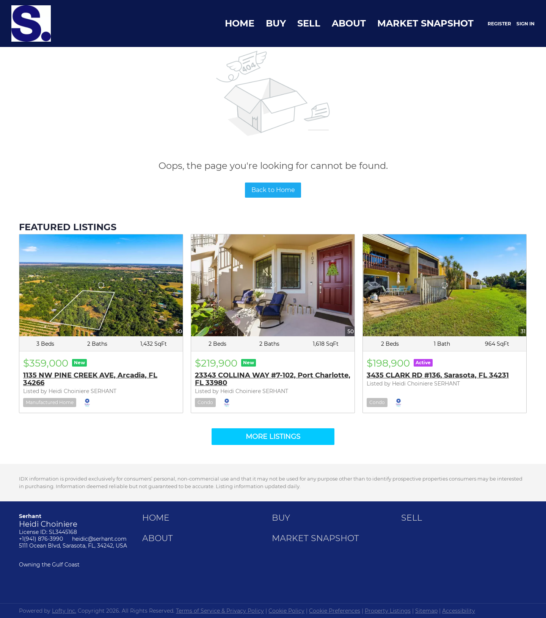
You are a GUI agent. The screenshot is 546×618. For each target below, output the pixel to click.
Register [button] (499, 24)
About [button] (349, 23)
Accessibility (458, 610)
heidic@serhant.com (99, 538)
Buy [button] (276, 23)
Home (239, 23)
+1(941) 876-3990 (41, 538)
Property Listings (388, 610)
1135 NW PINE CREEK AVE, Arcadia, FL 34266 (90, 379)
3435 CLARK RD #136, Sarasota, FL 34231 (438, 375)
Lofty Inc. (64, 610)
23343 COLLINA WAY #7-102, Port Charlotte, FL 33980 (272, 379)
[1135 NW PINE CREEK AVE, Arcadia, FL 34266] (101, 285)
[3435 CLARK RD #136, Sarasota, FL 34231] (444, 285)
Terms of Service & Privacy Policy (220, 610)
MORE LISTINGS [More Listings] (273, 436)
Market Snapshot (425, 23)
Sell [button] (308, 23)
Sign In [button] (525, 24)
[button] (157, 520)
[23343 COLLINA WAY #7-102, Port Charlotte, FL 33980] (273, 285)
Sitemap (426, 610)
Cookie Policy (286, 610)
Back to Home (273, 190)
